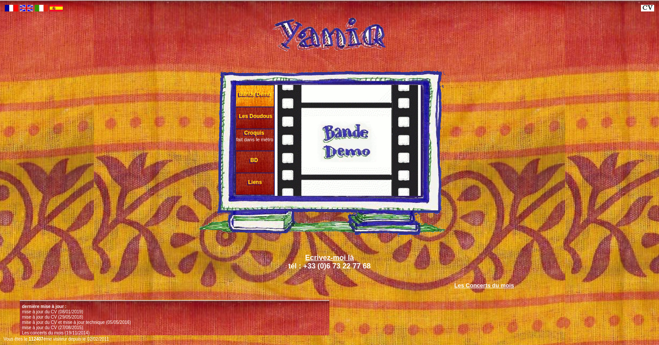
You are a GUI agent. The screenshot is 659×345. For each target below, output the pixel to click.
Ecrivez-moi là (329, 257)
